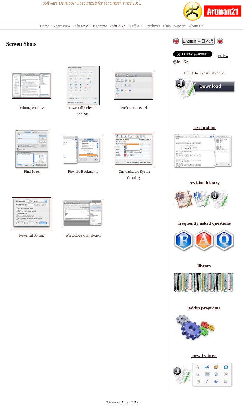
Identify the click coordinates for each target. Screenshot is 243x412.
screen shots (204, 127)
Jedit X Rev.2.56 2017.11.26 (204, 73)
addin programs (204, 307)
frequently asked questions (204, 223)
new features (204, 355)
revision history (204, 182)
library (204, 265)
